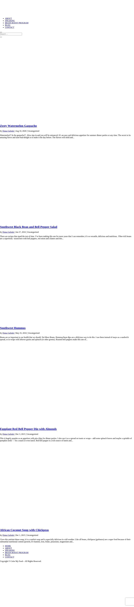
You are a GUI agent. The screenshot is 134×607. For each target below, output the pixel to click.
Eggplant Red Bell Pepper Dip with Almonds (28, 428)
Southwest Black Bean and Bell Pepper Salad (28, 226)
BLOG (7, 25)
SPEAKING (10, 21)
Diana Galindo (8, 131)
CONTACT (9, 27)
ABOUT (8, 18)
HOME (8, 546)
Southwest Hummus (13, 328)
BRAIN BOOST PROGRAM (16, 23)
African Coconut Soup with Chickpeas (24, 530)
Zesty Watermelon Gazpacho (18, 125)
